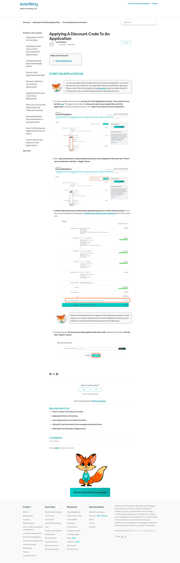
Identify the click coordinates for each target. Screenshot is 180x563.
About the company (97, 512)
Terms (91, 519)
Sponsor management (32, 537)
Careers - (98, 516)
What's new (71, 545)
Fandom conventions (53, 530)
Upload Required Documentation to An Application (34, 119)
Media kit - (73, 542)
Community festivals (53, 523)
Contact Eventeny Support (139, 3)
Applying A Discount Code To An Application (35, 96)
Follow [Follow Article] (125, 42)
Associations (72, 527)
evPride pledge (73, 534)
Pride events (50, 534)
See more (27, 151)
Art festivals (49, 516)
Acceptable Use (149, 530)
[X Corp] (54, 374)
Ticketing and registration (33, 541)
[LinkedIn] (57, 374)
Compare (71, 523)
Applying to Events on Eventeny (35, 38)
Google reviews (29, 555)
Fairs (47, 527)
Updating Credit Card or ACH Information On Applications (33, 50)
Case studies (72, 519)
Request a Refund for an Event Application (34, 84)
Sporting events (51, 542)
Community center (74, 516)
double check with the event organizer (99, 213)
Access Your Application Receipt (35, 73)
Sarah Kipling (61, 42)
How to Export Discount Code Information (69, 420)
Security (92, 527)
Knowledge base (74, 512)
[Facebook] (50, 374)
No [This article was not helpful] (96, 389)
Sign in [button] (155, 3)
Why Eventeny (28, 523)
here (62, 104)
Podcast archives (74, 530)
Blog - (71, 538)
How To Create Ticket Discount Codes (67, 412)
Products (26, 519)
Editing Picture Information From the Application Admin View (77, 424)
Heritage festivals (52, 549)
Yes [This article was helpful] (84, 389)
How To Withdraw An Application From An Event (35, 131)
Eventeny (26, 22)
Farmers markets (52, 545)
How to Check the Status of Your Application (34, 142)
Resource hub (72, 549)
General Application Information (75, 22)
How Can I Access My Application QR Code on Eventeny (36, 107)
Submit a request (99, 401)
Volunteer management (32, 533)
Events (25, 512)
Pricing (25, 552)
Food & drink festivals (53, 512)
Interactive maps (29, 544)
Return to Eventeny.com (28, 9)
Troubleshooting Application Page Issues (34, 63)
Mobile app (27, 548)
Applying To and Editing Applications (46, 22)
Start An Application (63, 61)
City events (49, 519)
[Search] (139, 22)
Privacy (92, 523)
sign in (57, 448)
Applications (28, 516)
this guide (102, 88)
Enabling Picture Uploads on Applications (69, 428)
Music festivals (50, 538)
